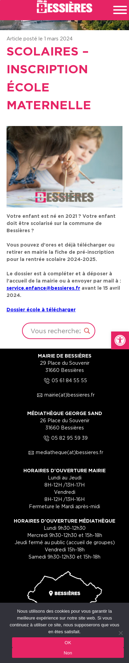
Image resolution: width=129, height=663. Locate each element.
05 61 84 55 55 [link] (64, 380)
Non (68, 652)
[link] (120, 340)
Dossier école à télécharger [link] (41, 309)
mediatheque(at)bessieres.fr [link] (64, 452)
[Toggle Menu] (120, 10)
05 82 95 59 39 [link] (65, 437)
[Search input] (55, 331)
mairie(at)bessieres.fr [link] (65, 394)
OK (68, 642)
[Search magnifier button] (87, 331)
